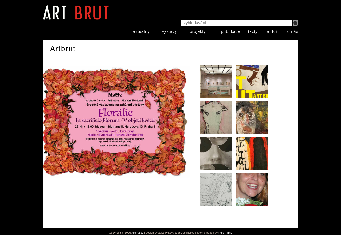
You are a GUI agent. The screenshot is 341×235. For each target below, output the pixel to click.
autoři (272, 31)
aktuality (141, 31)
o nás (292, 31)
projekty (198, 31)
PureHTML (225, 232)
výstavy (169, 31)
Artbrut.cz (137, 232)
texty (253, 31)
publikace (230, 31)
